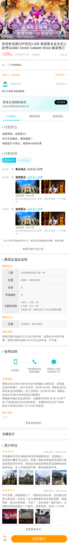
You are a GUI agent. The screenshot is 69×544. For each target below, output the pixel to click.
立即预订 (39, 539)
